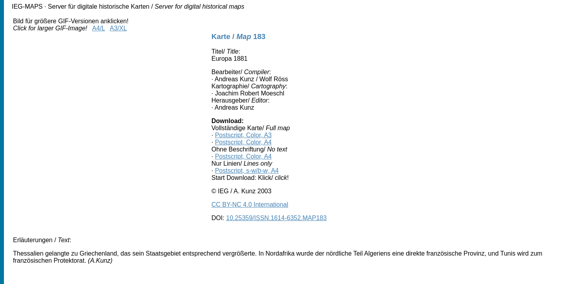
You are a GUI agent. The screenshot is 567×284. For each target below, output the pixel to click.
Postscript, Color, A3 (243, 135)
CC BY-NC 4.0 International (249, 204)
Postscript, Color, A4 (243, 142)
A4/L (98, 28)
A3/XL (118, 28)
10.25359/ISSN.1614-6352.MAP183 (276, 218)
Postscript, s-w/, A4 (247, 170)
